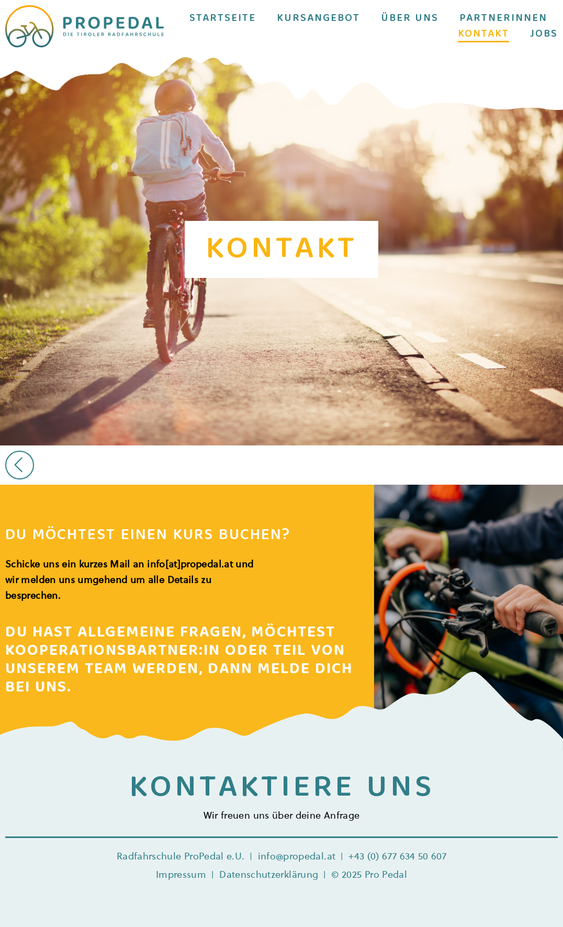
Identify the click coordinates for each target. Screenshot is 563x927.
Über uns (409, 19)
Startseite (222, 19)
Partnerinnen (503, 19)
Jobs (544, 34)
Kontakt (483, 34)
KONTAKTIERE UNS (281, 789)
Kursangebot (318, 19)
